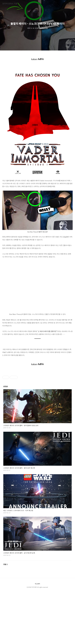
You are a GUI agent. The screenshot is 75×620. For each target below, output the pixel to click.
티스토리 (37, 584)
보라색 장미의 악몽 (9, 3)
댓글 (5, 564)
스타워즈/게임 (44, 28)
